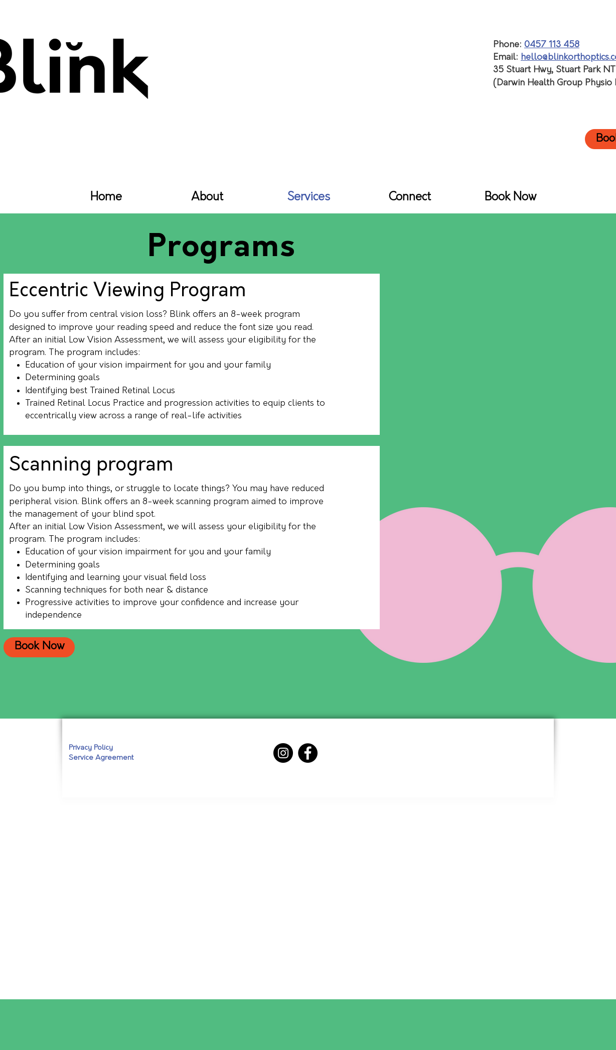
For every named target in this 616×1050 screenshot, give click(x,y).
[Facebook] (308, 753)
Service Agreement (101, 758)
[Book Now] (39, 647)
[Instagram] (283, 753)
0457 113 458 (551, 45)
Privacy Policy (91, 748)
